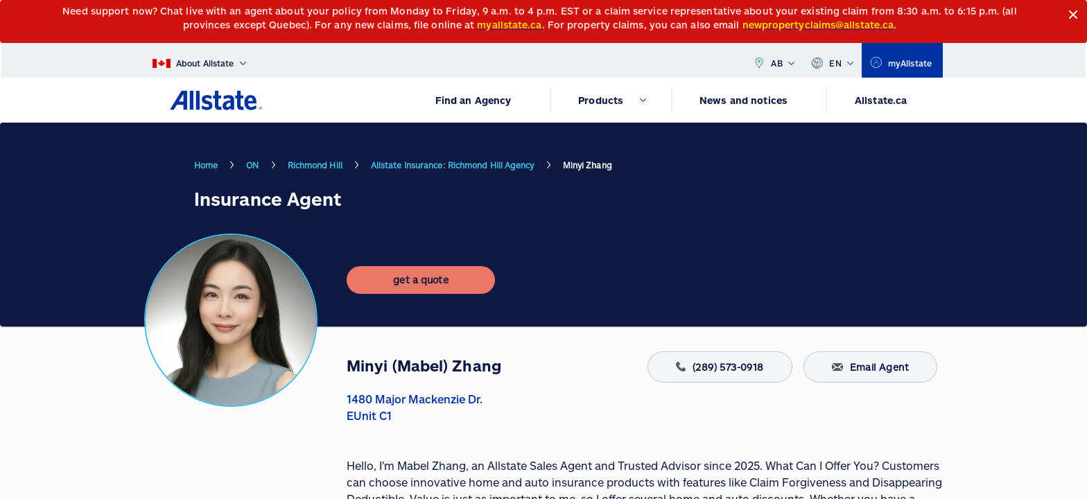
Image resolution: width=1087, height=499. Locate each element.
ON (252, 165)
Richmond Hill (315, 165)
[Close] (1073, 15)
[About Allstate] (199, 60)
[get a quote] (421, 280)
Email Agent (870, 367)
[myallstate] (902, 60)
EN (832, 60)
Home (206, 165)
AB (774, 60)
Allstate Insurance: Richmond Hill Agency (452, 165)
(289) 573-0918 (720, 367)
